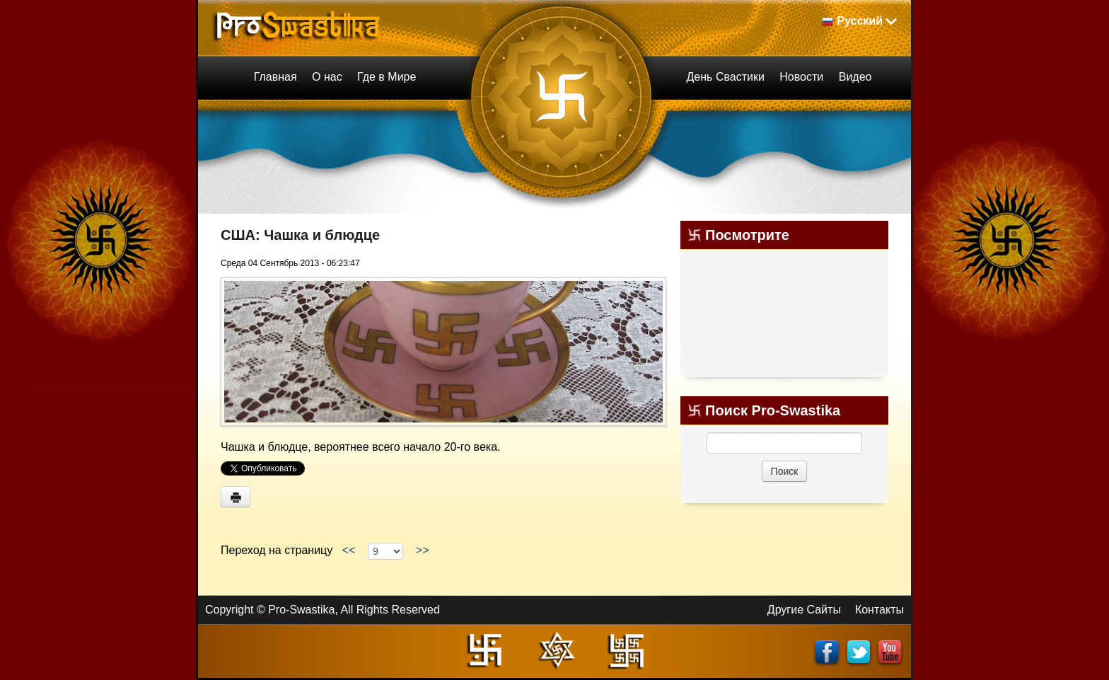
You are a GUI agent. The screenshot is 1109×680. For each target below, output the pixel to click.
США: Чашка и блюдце (300, 235)
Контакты (879, 610)
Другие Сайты (804, 610)
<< (348, 550)
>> (422, 550)
